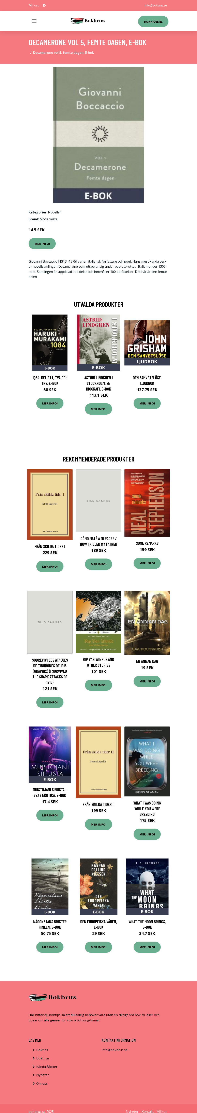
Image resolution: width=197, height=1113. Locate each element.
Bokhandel (153, 21)
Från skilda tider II (99, 804)
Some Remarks (147, 543)
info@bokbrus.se (156, 5)
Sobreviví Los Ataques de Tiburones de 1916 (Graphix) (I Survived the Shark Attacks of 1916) (50, 671)
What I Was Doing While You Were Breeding (147, 808)
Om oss (42, 1083)
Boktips (42, 1050)
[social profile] (44, 5)
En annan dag (147, 661)
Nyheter (42, 1075)
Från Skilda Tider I (49, 546)
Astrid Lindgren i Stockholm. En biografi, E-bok (98, 383)
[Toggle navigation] (34, 21)
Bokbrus (42, 1058)
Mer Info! (42, 244)
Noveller (54, 212)
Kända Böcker (46, 1066)
